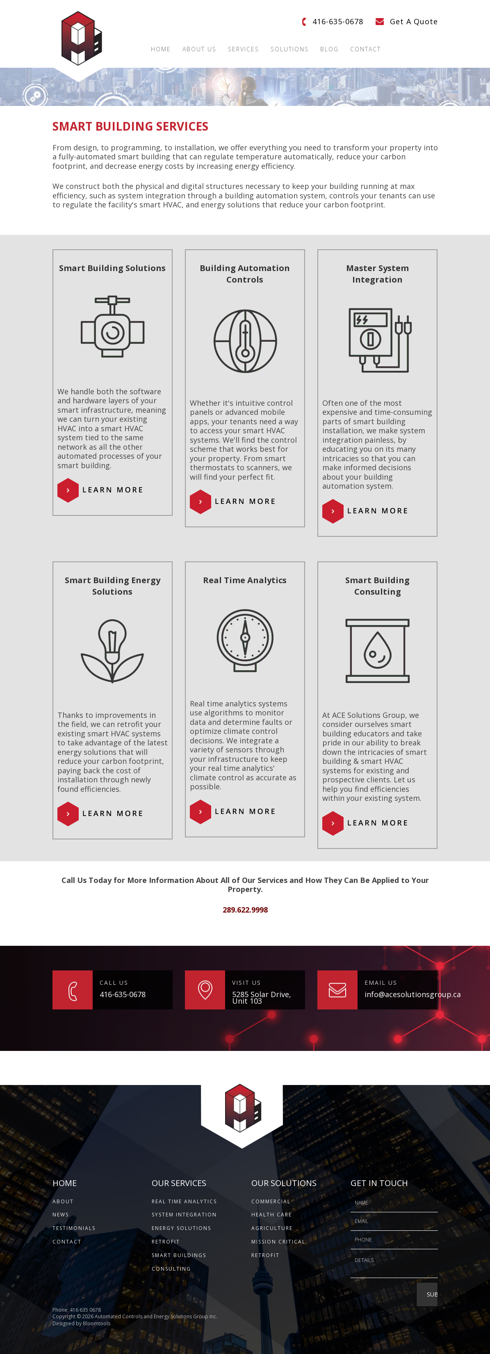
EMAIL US (381, 982)
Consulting (171, 1268)
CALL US (114, 982)
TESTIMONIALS (74, 1228)
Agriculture (272, 1228)
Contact (365, 49)
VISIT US (246, 982)
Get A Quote (414, 22)
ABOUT (63, 1201)
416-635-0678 (337, 22)
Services (243, 49)
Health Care (271, 1214)
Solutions (290, 49)
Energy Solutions (181, 1228)
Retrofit (166, 1241)
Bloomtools (96, 1329)
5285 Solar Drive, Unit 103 (261, 997)
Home (161, 49)
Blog (329, 49)
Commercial (271, 1201)
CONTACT (67, 1241)
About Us (199, 49)
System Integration (184, 1214)
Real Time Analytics (184, 1201)
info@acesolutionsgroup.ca (401, 994)
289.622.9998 (245, 910)
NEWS (60, 1214)
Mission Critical (278, 1241)
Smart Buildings (179, 1255)
